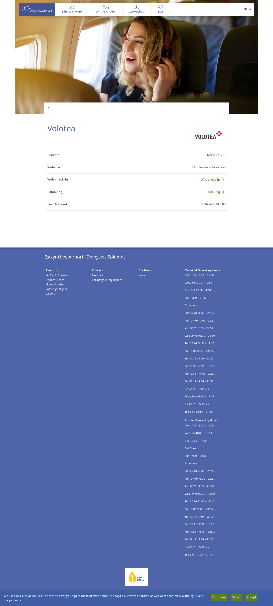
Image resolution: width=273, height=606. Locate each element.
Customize (219, 597)
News (141, 275)
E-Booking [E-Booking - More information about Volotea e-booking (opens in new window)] (212, 192)
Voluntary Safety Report (107, 280)
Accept (251, 597)
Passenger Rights (56, 289)
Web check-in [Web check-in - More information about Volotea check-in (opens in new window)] (210, 179)
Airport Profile (54, 284)
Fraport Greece (55, 280)
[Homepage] (37, 9)
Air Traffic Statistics (58, 275)
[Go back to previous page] (49, 108)
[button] (247, 9)
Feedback (98, 275)
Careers (50, 293)
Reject (236, 597)
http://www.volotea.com (209, 167)
